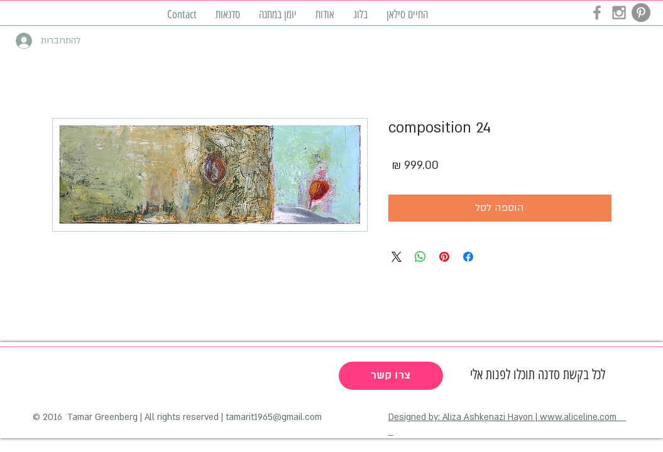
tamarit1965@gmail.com (274, 417)
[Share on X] (396, 256)
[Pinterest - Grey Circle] (641, 12)
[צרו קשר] (391, 376)
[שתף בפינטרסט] (444, 256)
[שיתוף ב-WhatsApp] (420, 256)
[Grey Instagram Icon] (619, 12)
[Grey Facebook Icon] (597, 12)
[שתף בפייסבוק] (468, 256)
